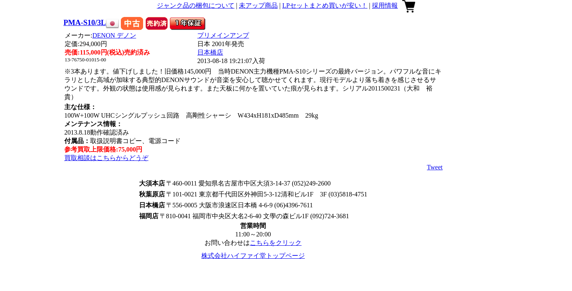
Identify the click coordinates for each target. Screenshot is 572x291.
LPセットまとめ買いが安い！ (324, 5)
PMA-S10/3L (84, 22)
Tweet (435, 167)
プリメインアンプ (223, 35)
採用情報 (385, 5)
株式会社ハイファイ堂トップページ (253, 255)
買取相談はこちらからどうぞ (106, 157)
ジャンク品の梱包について (195, 5)
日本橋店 (210, 52)
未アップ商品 (258, 5)
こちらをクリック (276, 242)
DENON (114, 35)
